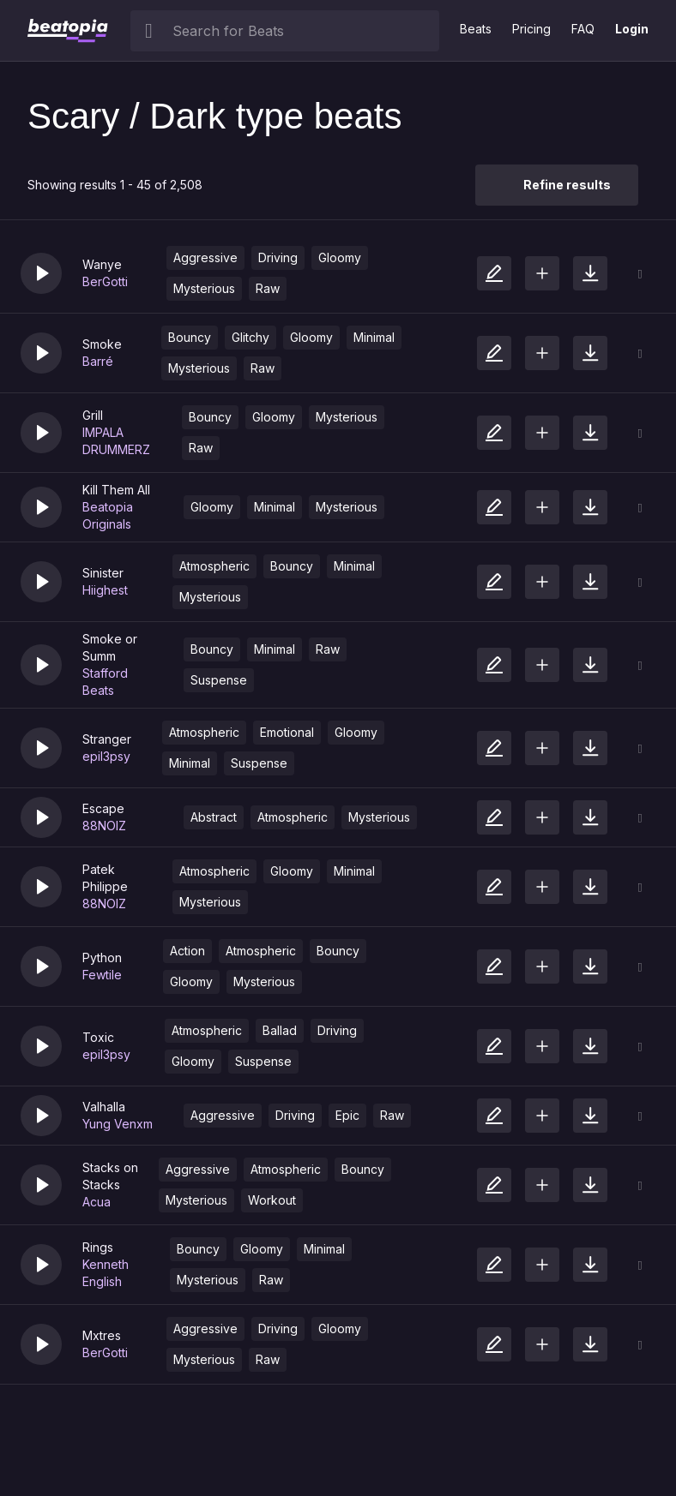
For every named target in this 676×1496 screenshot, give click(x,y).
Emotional (287, 732)
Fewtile (102, 974)
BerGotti (105, 281)
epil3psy (106, 756)
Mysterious (204, 288)
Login (632, 28)
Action (187, 950)
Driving (278, 257)
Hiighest (105, 590)
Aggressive (205, 257)
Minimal (374, 337)
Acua (96, 1201)
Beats (476, 28)
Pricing (531, 28)
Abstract (213, 817)
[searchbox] (302, 31)
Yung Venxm (117, 1123)
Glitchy (250, 337)
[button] (41, 273)
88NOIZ (104, 825)
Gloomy (339, 257)
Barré (97, 361)
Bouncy (189, 337)
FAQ (583, 28)
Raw (268, 288)
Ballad (280, 1030)
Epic (347, 1115)
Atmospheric (214, 566)
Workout (272, 1200)
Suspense (218, 680)
